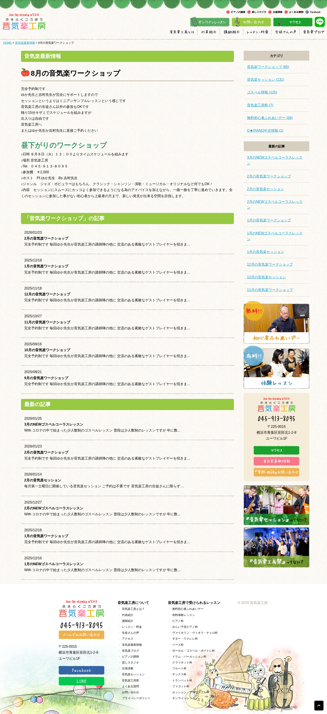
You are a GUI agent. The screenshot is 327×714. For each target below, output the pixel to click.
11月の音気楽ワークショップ (270, 290)
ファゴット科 (180, 686)
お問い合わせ (130, 692)
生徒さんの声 (130, 632)
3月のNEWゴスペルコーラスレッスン (275, 160)
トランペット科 (182, 680)
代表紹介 (127, 615)
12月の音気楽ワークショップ (270, 264)
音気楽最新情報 (25, 42)
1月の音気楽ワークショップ (269, 220)
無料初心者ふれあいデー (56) (270, 118)
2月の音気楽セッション (265, 189)
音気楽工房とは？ (133, 608)
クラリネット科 (182, 662)
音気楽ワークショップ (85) (268, 67)
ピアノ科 (178, 621)
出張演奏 (127, 668)
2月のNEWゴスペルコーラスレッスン (275, 204)
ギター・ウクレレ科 (185, 638)
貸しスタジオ (130, 662)
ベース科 (178, 644)
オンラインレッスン (185, 698)
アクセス (127, 638)
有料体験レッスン (183, 615)
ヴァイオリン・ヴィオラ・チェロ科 (195, 632)
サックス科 (179, 674)
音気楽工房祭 (130, 680)
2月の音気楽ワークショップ (269, 176)
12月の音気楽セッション (266, 277)
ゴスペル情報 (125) (262, 92)
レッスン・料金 (132, 626)
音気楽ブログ (130, 650)
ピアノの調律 (130, 656)
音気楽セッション (133, 674)
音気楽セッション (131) (265, 79)
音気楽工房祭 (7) (260, 105)
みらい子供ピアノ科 (185, 626)
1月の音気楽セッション (265, 252)
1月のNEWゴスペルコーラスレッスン (275, 236)
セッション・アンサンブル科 (190, 692)
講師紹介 (127, 621)
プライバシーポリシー (136, 698)
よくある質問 (130, 686)
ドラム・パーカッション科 (189, 656)
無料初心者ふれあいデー (188, 608)
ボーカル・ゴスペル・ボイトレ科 (193, 650)
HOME (7, 42)
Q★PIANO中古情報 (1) (265, 130)
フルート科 (179, 668)
